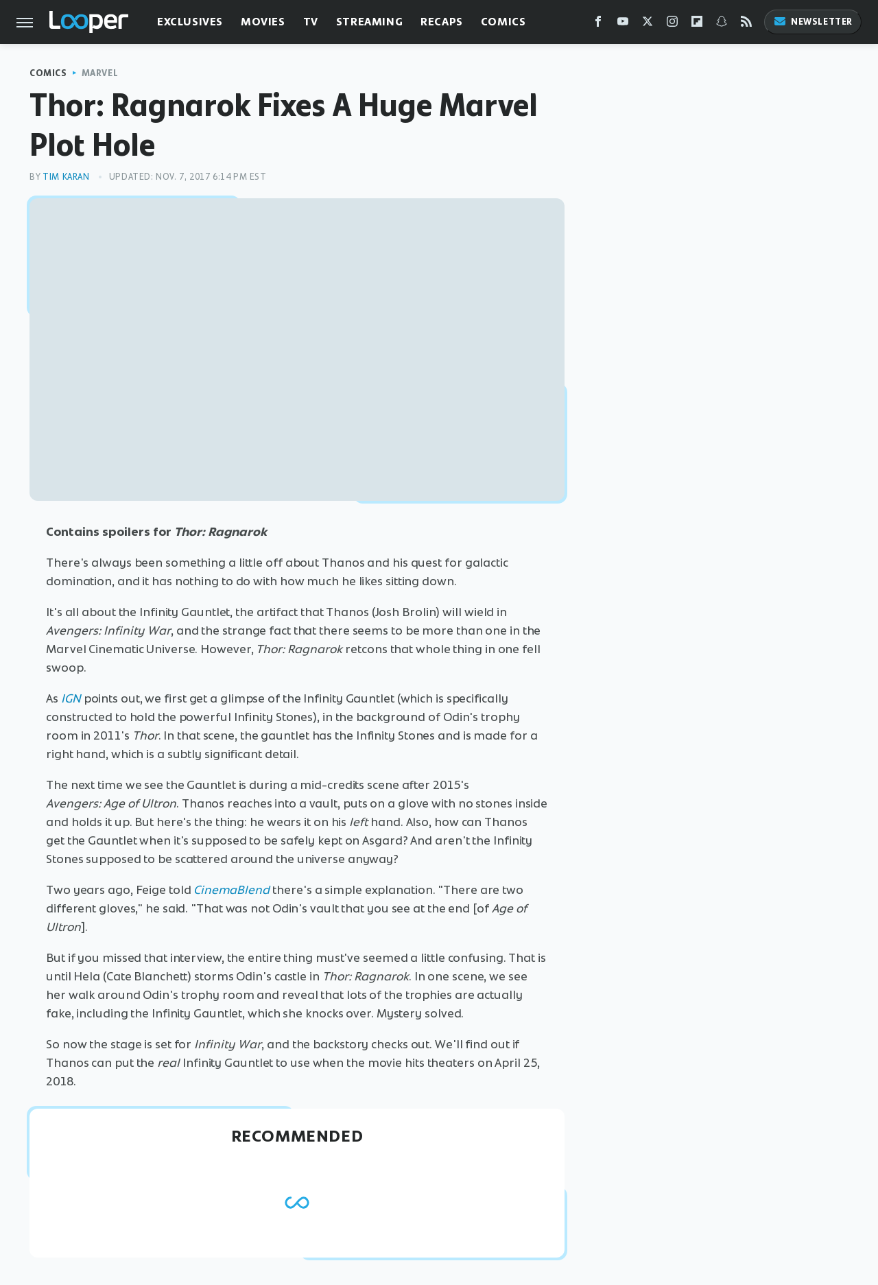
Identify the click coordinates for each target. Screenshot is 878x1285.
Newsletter (813, 21)
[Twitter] (647, 24)
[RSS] (746, 24)
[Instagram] (672, 24)
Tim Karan (66, 176)
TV (310, 21)
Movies (263, 21)
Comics (503, 21)
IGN (71, 698)
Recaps (441, 21)
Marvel (100, 73)
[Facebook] (598, 24)
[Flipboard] (697, 24)
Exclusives (190, 21)
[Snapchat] (721, 24)
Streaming (369, 21)
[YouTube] (623, 24)
